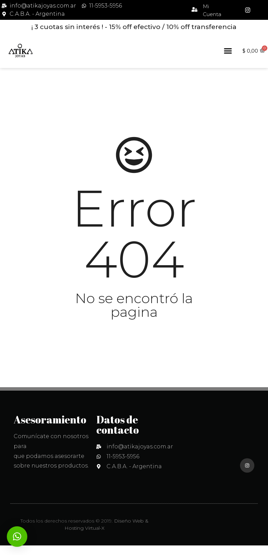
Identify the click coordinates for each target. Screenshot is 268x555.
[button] (228, 50)
